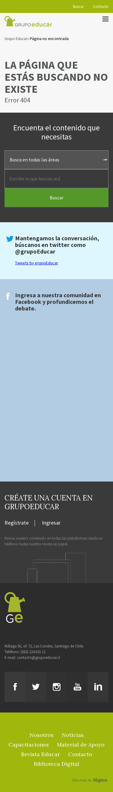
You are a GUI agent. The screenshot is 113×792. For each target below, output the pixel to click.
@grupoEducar (35, 251)
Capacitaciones (28, 744)
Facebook (28, 301)
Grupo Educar (16, 38)
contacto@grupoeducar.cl (38, 657)
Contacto (100, 6)
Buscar (78, 6)
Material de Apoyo (81, 744)
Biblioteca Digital (56, 763)
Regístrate (17, 523)
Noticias (73, 734)
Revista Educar (40, 754)
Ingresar (51, 523)
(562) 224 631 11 (33, 651)
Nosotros (42, 734)
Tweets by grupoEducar (36, 263)
